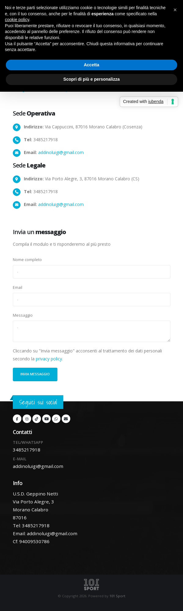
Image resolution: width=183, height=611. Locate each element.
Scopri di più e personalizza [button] (91, 79)
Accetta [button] (91, 64)
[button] (175, 10)
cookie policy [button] (17, 19)
